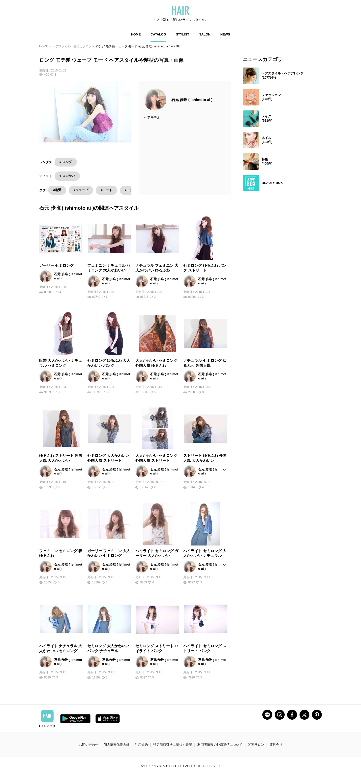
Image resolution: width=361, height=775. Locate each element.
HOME (136, 34)
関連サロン (256, 744)
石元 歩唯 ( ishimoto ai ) (191, 100)
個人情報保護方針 (116, 744)
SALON (205, 34)
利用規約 (141, 744)
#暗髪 (57, 190)
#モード (106, 190)
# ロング (66, 162)
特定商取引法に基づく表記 (172, 744)
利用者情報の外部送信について (219, 744)
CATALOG (158, 34)
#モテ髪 (130, 190)
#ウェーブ (81, 190)
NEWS (225, 34)
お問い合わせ (88, 744)
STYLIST (182, 34)
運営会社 (276, 744)
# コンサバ (67, 176)
